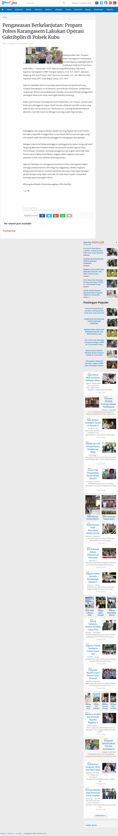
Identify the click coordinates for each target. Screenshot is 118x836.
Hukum (48, 9)
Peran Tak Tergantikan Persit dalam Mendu (93, 474)
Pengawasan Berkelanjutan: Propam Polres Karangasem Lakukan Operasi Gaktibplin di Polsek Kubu (43, 31)
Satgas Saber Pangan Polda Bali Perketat (101, 615)
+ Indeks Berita (91, 825)
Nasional (18, 9)
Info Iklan (19, 833)
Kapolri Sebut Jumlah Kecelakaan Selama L (93, 577)
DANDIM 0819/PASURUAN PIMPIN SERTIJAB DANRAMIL (93, 261)
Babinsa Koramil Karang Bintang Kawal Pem (105, 709)
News (9, 9)
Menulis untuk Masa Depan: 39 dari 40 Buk (88, 709)
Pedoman (10, 833)
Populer (110, 9)
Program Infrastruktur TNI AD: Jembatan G (108, 744)
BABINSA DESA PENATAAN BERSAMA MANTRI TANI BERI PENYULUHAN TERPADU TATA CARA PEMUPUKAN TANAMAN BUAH (93, 275)
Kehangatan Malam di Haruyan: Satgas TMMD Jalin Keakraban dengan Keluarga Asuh (94, 364)
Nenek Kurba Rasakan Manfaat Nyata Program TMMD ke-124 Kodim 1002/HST (92, 293)
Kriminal (38, 9)
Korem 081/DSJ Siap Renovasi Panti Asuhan (93, 793)
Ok (43, 55)
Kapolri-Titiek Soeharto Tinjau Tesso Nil (93, 649)
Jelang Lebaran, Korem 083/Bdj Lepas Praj (93, 625)
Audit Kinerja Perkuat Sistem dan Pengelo (92, 519)
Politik (28, 9)
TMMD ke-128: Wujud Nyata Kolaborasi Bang (93, 447)
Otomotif (78, 9)
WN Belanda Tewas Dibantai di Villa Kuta (93, 553)
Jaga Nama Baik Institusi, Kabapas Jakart (93, 377)
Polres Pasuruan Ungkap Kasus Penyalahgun (108, 519)
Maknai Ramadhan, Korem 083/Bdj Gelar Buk (112, 615)
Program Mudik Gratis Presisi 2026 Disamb (93, 674)
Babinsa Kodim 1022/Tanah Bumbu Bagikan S (93, 718)
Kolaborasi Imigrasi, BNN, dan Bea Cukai (93, 767)
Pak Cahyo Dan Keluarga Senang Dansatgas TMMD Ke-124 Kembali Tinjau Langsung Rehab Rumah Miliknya (93, 284)
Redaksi (3, 833)
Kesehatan (98, 9)
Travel (68, 9)
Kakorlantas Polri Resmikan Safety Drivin (93, 529)
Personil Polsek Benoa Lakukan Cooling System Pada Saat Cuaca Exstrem (93, 250)
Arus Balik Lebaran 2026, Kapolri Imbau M (90, 615)
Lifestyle (58, 9)
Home (4, 17)
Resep (87, 9)
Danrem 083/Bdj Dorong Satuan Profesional (108, 402)
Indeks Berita (100, 815)
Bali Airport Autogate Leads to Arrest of (93, 423)
